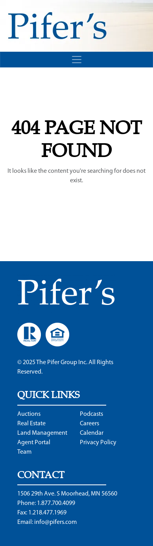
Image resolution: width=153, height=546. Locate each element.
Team (24, 452)
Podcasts (91, 414)
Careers (89, 424)
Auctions (29, 414)
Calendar (91, 433)
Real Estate (31, 424)
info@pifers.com (55, 522)
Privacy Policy (98, 442)
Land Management (42, 433)
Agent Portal (33, 442)
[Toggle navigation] (76, 59)
